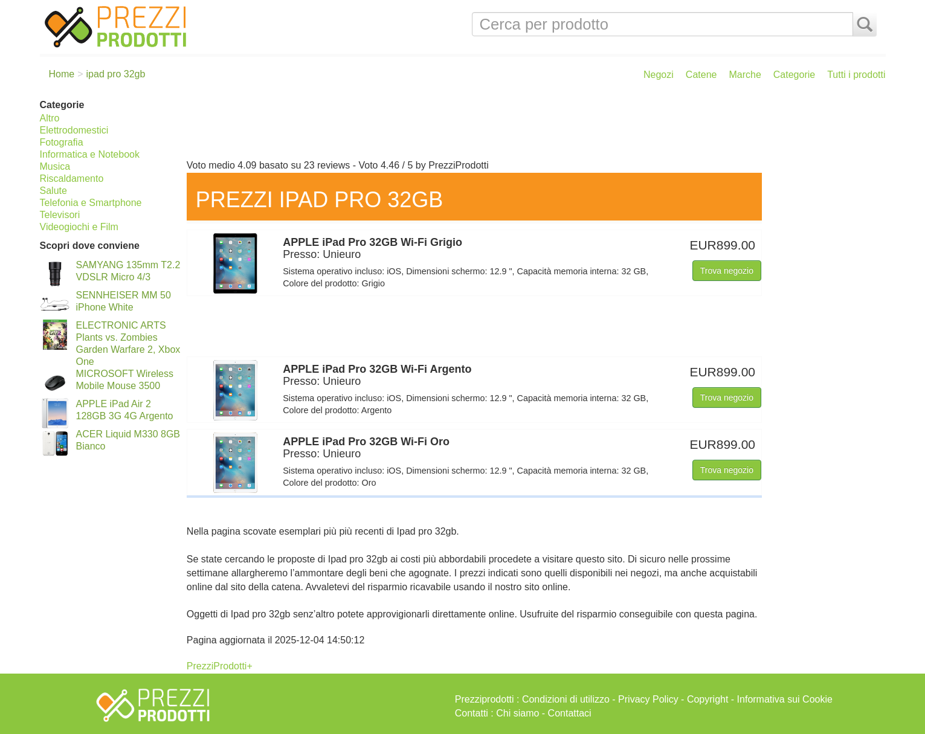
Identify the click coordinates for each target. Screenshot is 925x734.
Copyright (707, 699)
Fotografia (61, 142)
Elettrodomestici (74, 130)
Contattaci (569, 713)
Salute (53, 190)
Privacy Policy (648, 699)
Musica (55, 166)
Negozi (658, 74)
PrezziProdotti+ (220, 666)
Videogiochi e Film (79, 227)
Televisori (60, 215)
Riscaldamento (72, 178)
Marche (745, 74)
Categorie (794, 74)
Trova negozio (726, 270)
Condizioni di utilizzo (566, 699)
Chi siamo (517, 713)
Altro (50, 118)
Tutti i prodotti (856, 74)
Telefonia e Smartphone (91, 203)
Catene (701, 74)
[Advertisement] (533, 125)
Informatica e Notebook (90, 154)
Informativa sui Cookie (785, 699)
